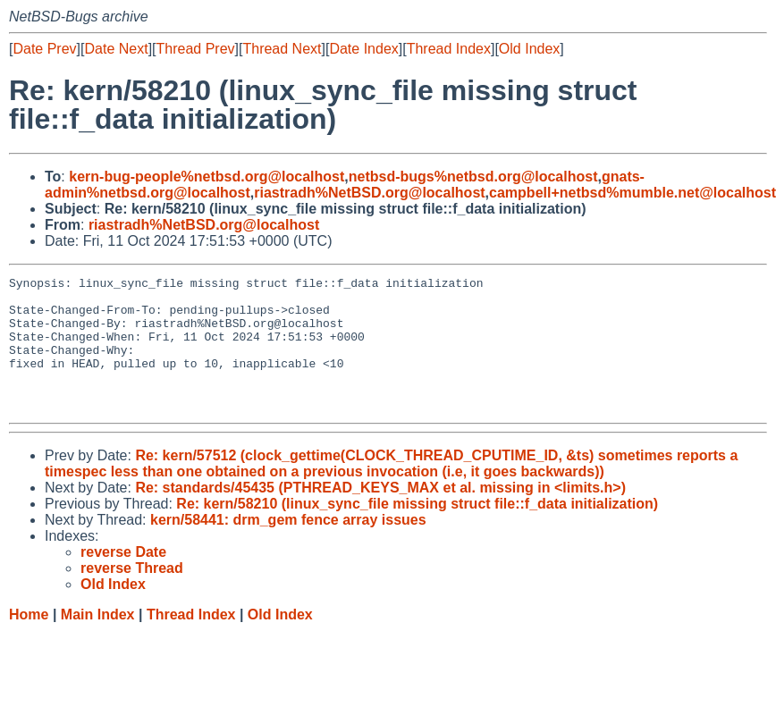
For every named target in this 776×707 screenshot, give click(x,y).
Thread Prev (195, 48)
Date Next (116, 48)
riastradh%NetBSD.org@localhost (369, 192)
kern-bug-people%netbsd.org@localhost (206, 176)
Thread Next (281, 48)
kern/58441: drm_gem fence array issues (288, 546)
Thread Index (449, 48)
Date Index (363, 48)
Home (28, 641)
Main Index (98, 641)
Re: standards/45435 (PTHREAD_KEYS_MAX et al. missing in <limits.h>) (380, 514)
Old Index (529, 48)
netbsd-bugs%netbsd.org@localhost (473, 176)
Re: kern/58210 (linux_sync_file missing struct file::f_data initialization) (417, 530)
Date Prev (44, 48)
